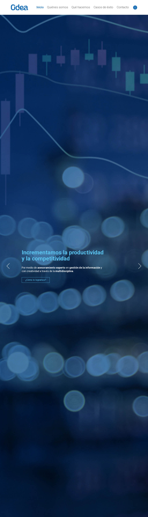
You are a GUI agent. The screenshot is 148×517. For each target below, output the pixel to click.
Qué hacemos (81, 7)
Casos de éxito (103, 7)
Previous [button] (8, 266)
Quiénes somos (57, 7)
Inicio (40, 7)
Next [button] (140, 266)
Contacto (123, 7)
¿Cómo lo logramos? (35, 280)
